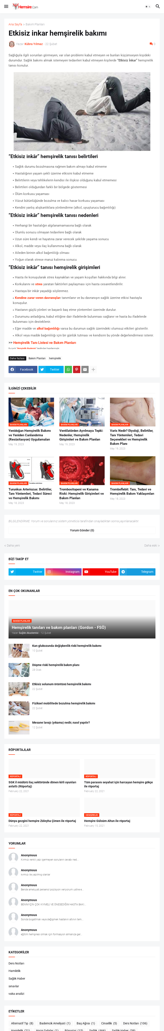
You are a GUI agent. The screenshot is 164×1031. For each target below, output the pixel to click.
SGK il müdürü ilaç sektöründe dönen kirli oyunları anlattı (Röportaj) (42, 784)
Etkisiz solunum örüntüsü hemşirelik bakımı (61, 684)
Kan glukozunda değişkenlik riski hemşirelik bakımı (66, 645)
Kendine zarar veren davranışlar (37, 298)
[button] (6, 6)
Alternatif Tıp (22, 1023)
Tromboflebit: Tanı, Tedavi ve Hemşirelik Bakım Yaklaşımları (132, 491)
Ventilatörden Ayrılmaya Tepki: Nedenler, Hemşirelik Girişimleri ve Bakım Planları (81, 435)
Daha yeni (13, 545)
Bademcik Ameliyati (55, 1023)
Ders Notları (16, 963)
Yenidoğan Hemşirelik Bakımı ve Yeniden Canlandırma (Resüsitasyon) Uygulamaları (30, 435)
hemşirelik (55, 358)
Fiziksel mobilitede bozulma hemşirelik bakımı (63, 703)
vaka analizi (16, 993)
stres (38, 284)
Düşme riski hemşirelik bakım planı (55, 665)
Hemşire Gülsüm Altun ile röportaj (107, 821)
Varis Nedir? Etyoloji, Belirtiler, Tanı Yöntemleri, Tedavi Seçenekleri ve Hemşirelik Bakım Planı (131, 437)
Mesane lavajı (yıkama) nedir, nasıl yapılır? (61, 722)
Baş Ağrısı (86, 1023)
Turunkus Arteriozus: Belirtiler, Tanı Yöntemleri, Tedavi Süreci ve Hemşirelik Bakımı (30, 493)
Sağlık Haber (17, 978)
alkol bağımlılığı (48, 328)
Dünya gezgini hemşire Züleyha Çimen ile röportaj (42, 821)
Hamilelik (14, 971)
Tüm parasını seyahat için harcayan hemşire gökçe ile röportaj (118, 784)
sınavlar (14, 986)
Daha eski (150, 545)
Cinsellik (109, 1023)
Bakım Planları (35, 24)
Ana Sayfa (15, 24)
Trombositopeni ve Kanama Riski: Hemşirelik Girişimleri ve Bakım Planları (81, 493)
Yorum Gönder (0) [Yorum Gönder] (82, 530)
